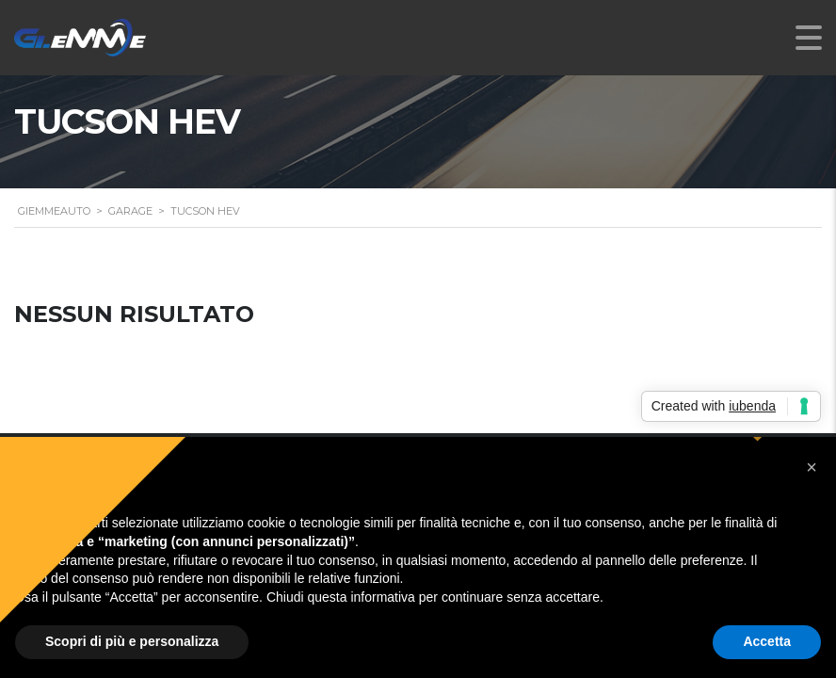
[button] (811, 467)
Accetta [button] (767, 641)
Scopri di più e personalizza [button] (131, 641)
